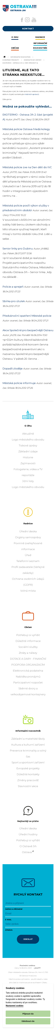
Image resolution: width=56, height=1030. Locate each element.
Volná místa (28, 590)
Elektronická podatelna (28, 670)
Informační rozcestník (20, 57)
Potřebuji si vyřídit (28, 635)
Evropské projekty (11, 60)
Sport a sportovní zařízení (28, 762)
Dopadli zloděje (13, 368)
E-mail (8, 920)
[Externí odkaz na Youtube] (34, 19)
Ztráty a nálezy (28, 652)
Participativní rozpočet (28, 682)
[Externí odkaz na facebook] (22, 20)
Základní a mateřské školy (28, 738)
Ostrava (27, 852)
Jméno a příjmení (13, 909)
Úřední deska (28, 531)
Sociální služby (28, 646)
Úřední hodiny (28, 834)
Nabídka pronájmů (28, 676)
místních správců (31, 94)
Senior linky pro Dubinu (18, 248)
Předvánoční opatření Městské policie (27, 315)
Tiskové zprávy (28, 445)
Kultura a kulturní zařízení (28, 744)
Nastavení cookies (14, 1005)
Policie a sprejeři (13, 286)
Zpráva (8, 930)
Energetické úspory (33, 60)
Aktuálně (28, 433)
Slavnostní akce (28, 786)
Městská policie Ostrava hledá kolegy (26, 129)
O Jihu (28, 425)
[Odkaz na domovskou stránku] (4, 57)
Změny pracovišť (28, 780)
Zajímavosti (28, 463)
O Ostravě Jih (28, 846)
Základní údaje (28, 451)
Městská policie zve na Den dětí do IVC (27, 167)
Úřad (28, 555)
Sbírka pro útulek (14, 301)
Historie (28, 457)
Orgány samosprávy (28, 537)
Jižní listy (28, 481)
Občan (28, 627)
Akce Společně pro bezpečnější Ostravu (28, 330)
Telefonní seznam (28, 561)
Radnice (28, 523)
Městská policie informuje (19, 383)
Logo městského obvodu (28, 439)
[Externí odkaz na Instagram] (27, 19)
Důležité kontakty (28, 774)
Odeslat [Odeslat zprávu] (28, 939)
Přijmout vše (27, 1014)
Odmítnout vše (28, 1021)
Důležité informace (28, 641)
